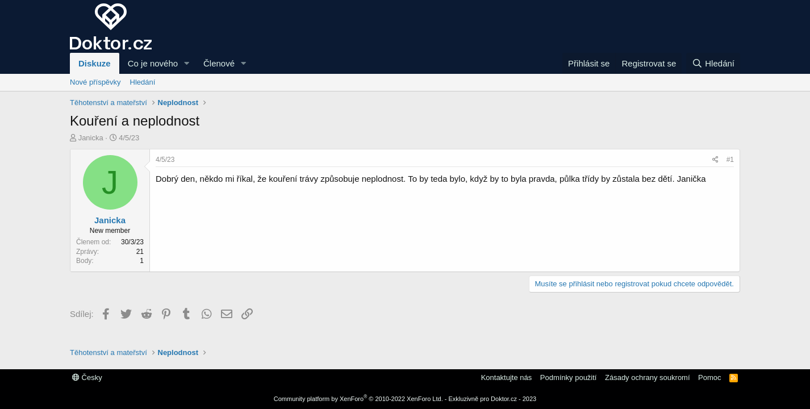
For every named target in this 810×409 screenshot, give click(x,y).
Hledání (143, 82)
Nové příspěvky (95, 82)
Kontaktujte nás (506, 377)
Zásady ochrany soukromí (647, 377)
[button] (187, 63)
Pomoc (709, 377)
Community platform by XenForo (358, 398)
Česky (87, 377)
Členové (219, 63)
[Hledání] (713, 63)
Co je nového (153, 63)
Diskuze (94, 63)
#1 (730, 160)
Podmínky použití (568, 377)
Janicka (90, 137)
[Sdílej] (715, 159)
